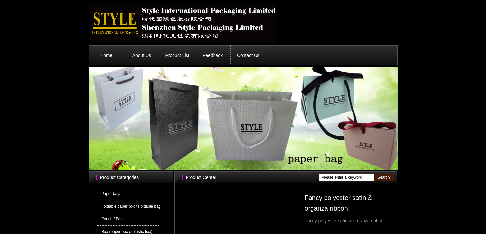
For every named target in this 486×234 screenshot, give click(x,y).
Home (106, 55)
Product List (177, 55)
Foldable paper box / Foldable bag (131, 206)
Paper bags (111, 193)
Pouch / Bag (112, 219)
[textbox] (346, 177)
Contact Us (248, 55)
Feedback (213, 55)
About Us (141, 55)
